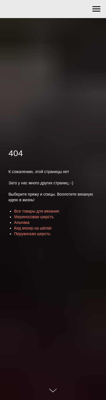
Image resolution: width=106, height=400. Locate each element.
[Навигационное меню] (96, 9)
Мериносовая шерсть (34, 217)
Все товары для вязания (36, 211)
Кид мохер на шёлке (32, 228)
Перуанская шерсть (32, 233)
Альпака (21, 222)
